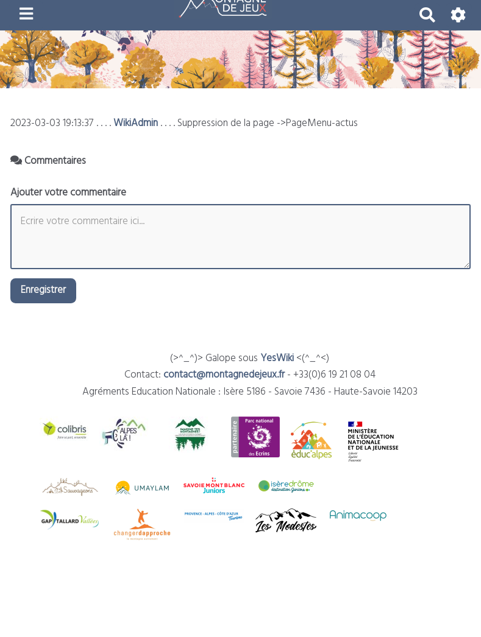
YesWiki (277, 358)
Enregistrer (43, 290)
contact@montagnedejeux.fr (224, 375)
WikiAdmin (135, 123)
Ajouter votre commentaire (68, 193)
